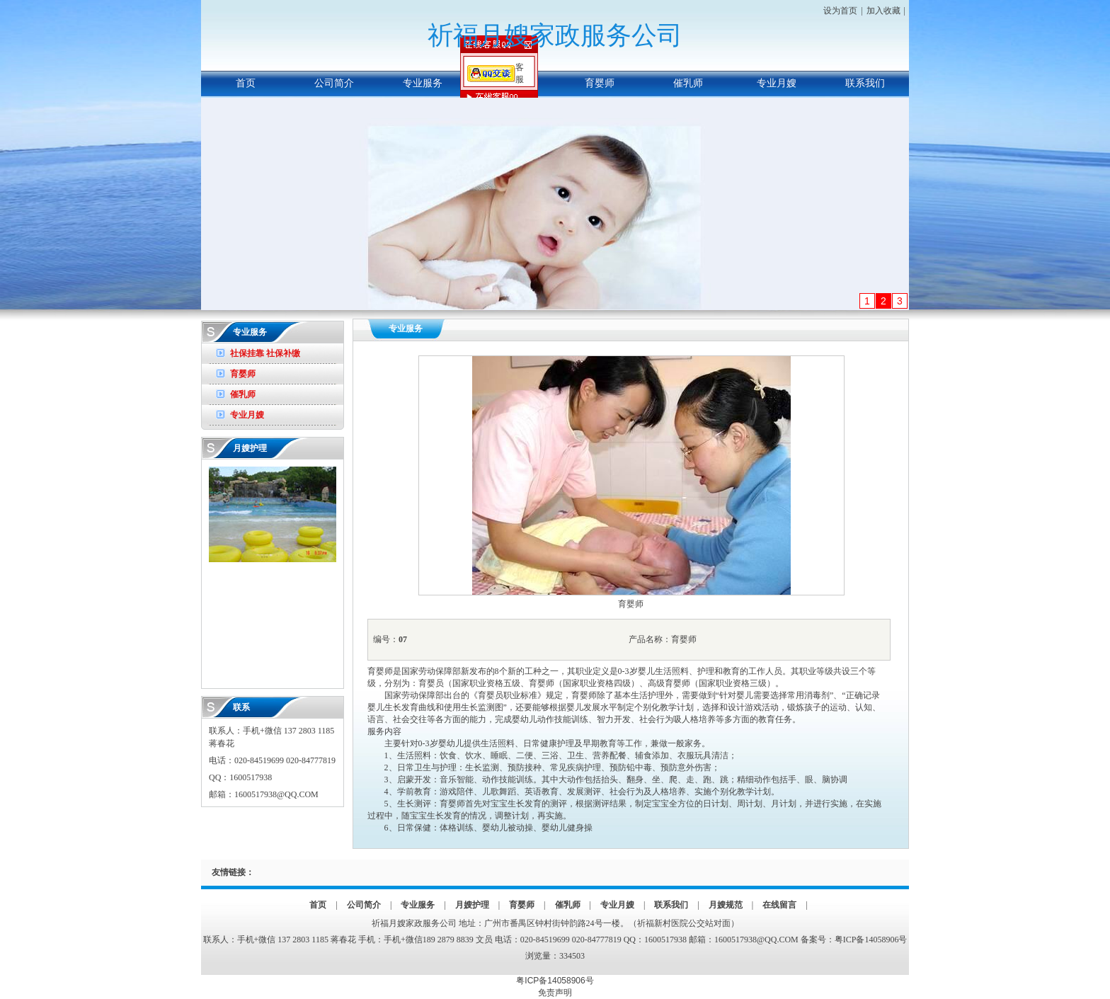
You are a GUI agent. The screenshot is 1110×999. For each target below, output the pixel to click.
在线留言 (779, 905)
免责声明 (555, 993)
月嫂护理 (511, 83)
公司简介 (334, 83)
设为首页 (840, 11)
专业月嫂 (776, 83)
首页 (246, 83)
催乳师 (688, 83)
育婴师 (599, 83)
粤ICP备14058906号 (871, 939)
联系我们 (865, 83)
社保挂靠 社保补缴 (265, 353)
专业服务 (422, 83)
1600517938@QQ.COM (276, 794)
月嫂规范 (726, 905)
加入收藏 (883, 11)
